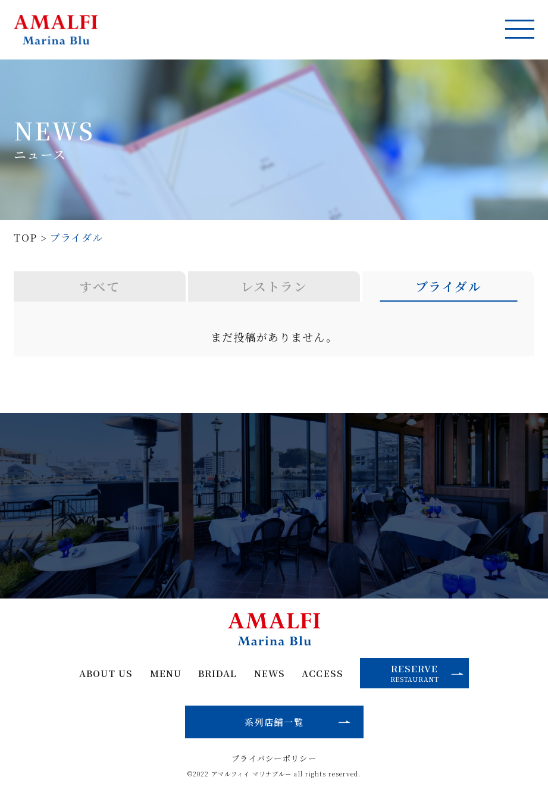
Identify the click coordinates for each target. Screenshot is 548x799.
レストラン (274, 286)
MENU (165, 673)
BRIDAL (217, 673)
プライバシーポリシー (274, 758)
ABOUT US (106, 673)
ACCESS (322, 673)
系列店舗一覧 (274, 721)
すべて (100, 286)
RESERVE (427, 672)
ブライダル (448, 286)
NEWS (269, 673)
